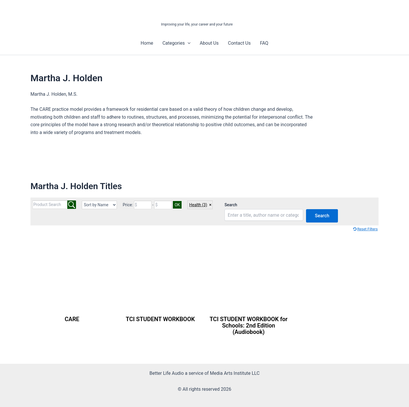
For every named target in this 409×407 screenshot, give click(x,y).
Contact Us (239, 43)
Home (147, 43)
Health (198, 204)
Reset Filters (367, 229)
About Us (209, 43)
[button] (188, 43)
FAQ (264, 43)
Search (231, 204)
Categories (176, 43)
